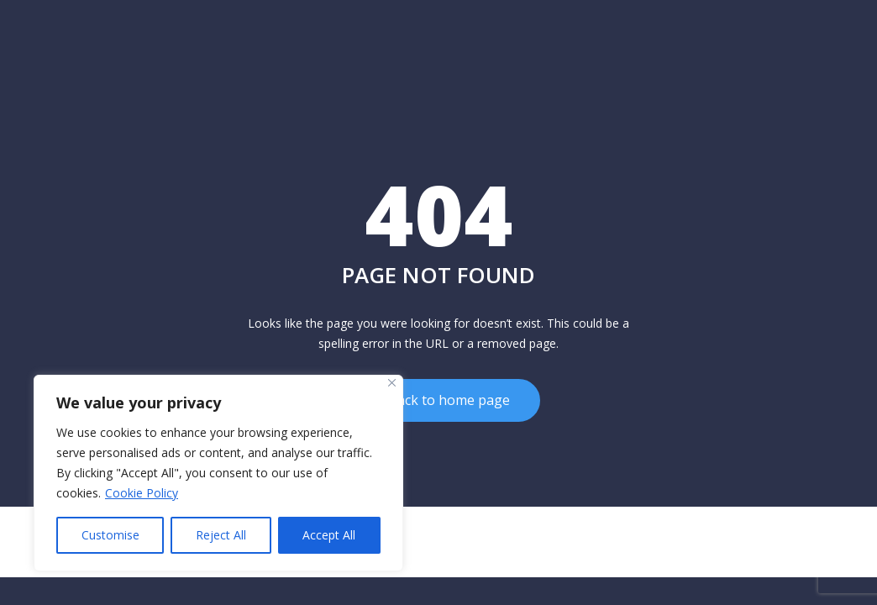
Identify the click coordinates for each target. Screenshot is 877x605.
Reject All (221, 535)
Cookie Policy (141, 493)
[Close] (392, 383)
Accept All (328, 535)
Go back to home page (439, 396)
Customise (110, 535)
